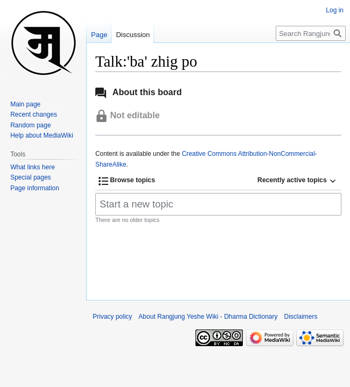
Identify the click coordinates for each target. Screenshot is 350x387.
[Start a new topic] (218, 204)
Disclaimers (301, 316)
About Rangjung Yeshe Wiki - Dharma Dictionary (207, 316)
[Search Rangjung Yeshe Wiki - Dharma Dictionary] (311, 33)
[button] (127, 181)
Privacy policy (112, 316)
